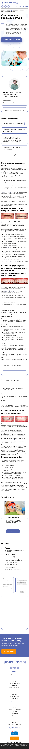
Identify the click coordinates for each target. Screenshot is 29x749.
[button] (1, 518)
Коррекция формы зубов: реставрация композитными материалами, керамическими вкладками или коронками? (12, 139)
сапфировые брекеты (12, 439)
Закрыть (18, 747)
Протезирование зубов (14, 676)
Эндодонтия (14, 698)
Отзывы (14, 717)
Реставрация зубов (14, 683)
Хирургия (14, 685)
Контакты (14, 715)
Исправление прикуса (14, 692)
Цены (14, 707)
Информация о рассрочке (14, 709)
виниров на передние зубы (13, 307)
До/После (14, 722)
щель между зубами (6, 192)
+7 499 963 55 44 (11, 562)
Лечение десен (14, 689)
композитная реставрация (10, 291)
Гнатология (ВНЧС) (14, 696)
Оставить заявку (9, 651)
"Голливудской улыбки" (7, 222)
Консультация (14, 738)
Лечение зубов (14, 679)
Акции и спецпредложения (14, 705)
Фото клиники (14, 711)
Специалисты (14, 713)
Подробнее (13, 531)
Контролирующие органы (14, 724)
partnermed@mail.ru (12, 557)
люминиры (9, 247)
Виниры (14, 681)
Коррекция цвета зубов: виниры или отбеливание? (14, 130)
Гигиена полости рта (14, 687)
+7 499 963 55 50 (23, 6)
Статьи (14, 720)
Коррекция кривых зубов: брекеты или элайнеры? (13, 148)
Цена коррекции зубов (10, 155)
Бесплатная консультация (11, 39)
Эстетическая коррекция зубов (13, 123)
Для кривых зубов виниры (9, 261)
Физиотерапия (14, 694)
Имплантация (14, 674)
